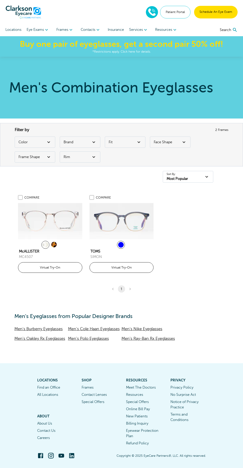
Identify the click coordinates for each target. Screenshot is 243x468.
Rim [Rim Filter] (80, 157)
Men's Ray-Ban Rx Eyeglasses (148, 338)
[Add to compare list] (20, 197)
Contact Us (46, 431)
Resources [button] (166, 30)
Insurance (116, 30)
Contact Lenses (94, 395)
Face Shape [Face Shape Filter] (170, 142)
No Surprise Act (183, 395)
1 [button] (121, 289)
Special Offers (93, 402)
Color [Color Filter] (34, 142)
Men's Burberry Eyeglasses (38, 329)
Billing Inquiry (137, 423)
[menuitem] (38, 29)
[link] (50, 221)
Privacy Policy (181, 387)
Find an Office (48, 387)
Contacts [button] (91, 30)
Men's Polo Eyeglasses (88, 338)
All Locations (47, 395)
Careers (43, 438)
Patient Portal (175, 12)
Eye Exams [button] (38, 30)
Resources (134, 395)
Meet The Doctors (141, 387)
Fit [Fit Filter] (125, 142)
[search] (229, 30)
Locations (13, 30)
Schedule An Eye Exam (215, 11)
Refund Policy (137, 443)
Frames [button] (65, 30)
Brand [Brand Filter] (80, 142)
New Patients (137, 416)
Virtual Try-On (50, 267)
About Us (44, 423)
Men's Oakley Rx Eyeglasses (39, 338)
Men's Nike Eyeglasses (142, 329)
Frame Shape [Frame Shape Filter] (34, 157)
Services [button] (138, 30)
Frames (88, 387)
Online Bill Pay (138, 409)
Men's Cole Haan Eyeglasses (94, 329)
